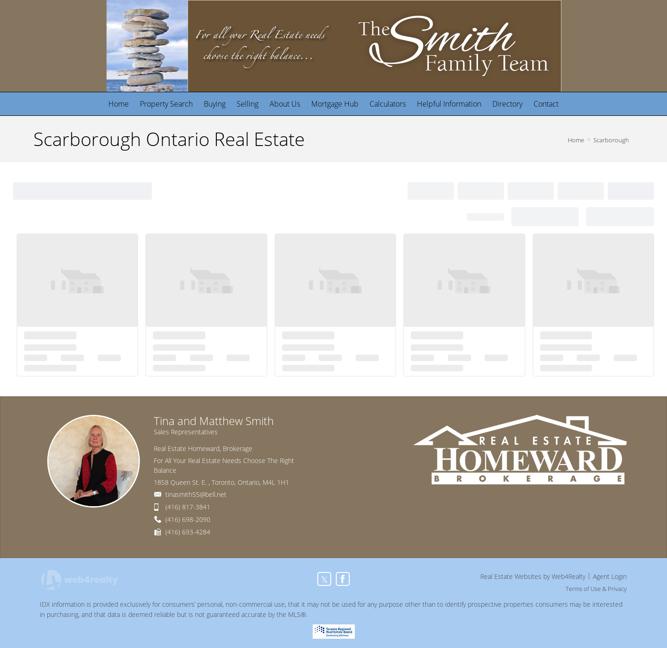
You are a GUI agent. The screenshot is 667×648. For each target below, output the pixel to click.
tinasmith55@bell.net (196, 494)
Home (576, 140)
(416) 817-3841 (187, 506)
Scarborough (611, 140)
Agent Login (610, 576)
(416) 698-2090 (187, 519)
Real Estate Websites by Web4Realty (532, 576)
